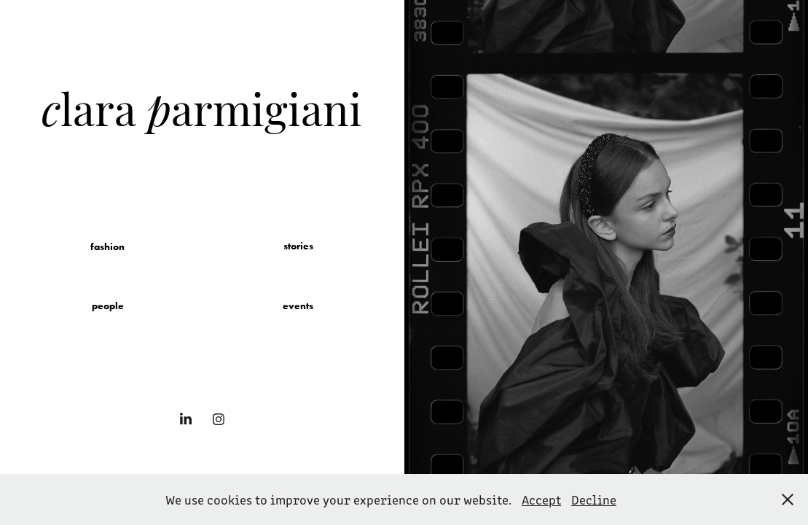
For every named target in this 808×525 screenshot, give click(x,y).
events (298, 306)
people (108, 306)
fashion (107, 247)
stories (298, 246)
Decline (593, 499)
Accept (541, 499)
